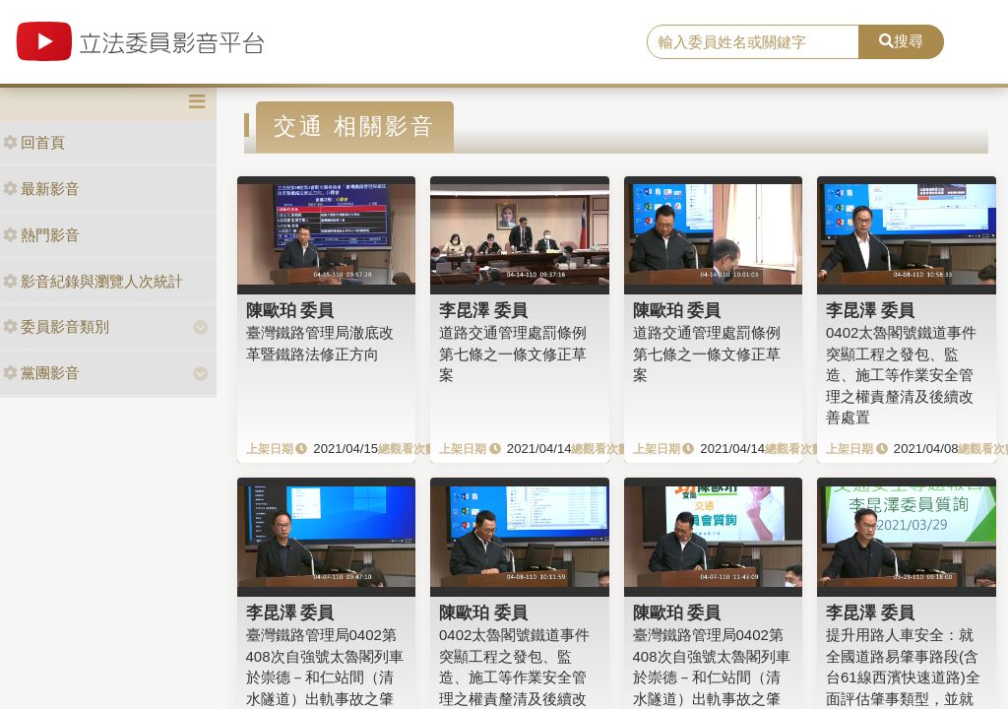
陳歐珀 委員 (290, 310)
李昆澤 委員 (483, 310)
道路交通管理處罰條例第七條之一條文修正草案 (513, 353)
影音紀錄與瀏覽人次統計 (93, 281)
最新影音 (41, 188)
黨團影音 (41, 372)
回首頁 (34, 142)
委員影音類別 (56, 326)
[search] (753, 42)
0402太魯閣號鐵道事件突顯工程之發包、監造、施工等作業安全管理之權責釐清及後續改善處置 (901, 374)
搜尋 (901, 40)
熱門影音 (41, 234)
